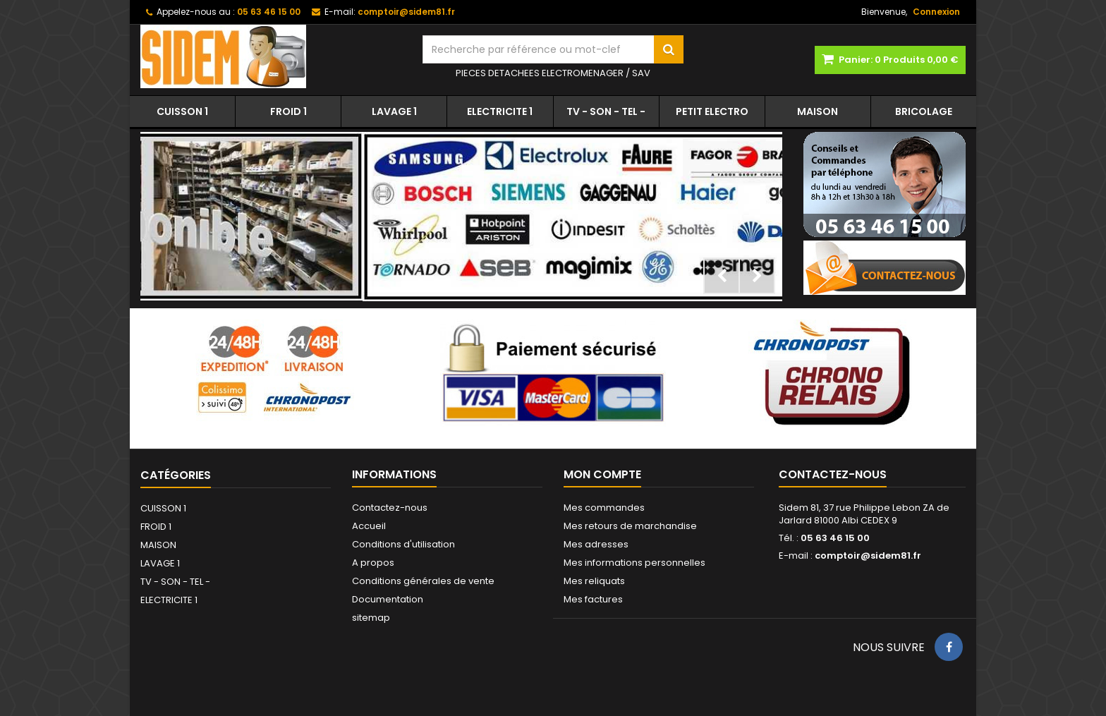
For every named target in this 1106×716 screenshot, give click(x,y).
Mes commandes (604, 507)
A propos (373, 562)
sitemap (371, 617)
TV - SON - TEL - (605, 111)
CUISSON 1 (182, 111)
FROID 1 (288, 111)
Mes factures (593, 599)
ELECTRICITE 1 (500, 111)
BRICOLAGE (923, 111)
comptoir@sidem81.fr (868, 555)
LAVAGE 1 (394, 111)
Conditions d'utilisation (403, 544)
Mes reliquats (594, 581)
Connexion (936, 12)
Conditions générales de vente (423, 581)
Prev (721, 275)
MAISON (817, 111)
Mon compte (602, 474)
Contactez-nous (389, 507)
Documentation (387, 599)
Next (757, 275)
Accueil (369, 526)
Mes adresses (596, 544)
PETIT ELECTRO (712, 111)
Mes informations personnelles (634, 562)
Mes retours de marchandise (630, 526)
